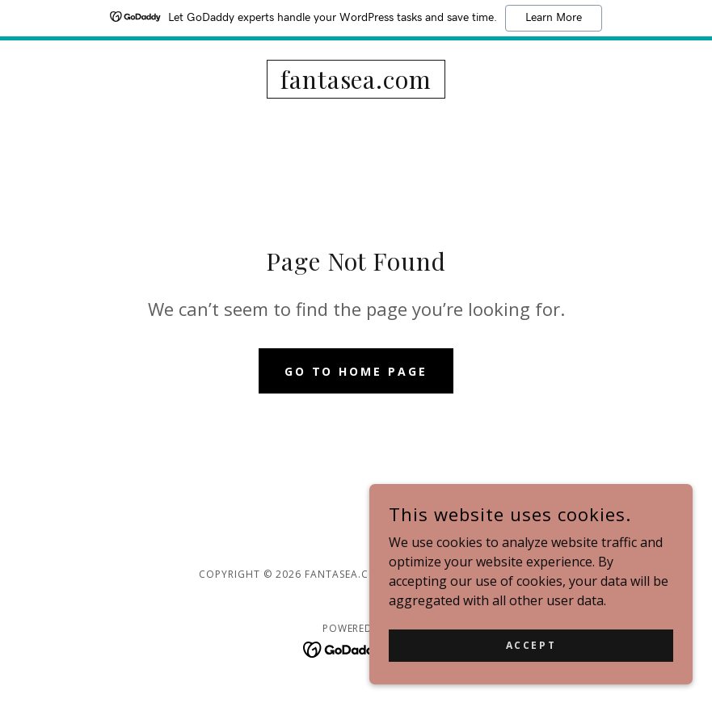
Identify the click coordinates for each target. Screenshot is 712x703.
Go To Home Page (356, 371)
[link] (356, 84)
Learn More (553, 17)
